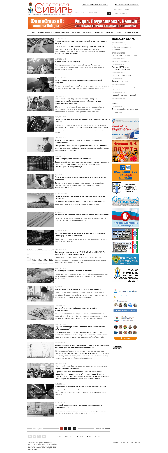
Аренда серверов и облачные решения (73, 159)
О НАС (33, 32)
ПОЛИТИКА (76, 32)
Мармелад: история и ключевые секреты (74, 271)
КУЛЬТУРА (109, 32)
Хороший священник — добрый (124, 95)
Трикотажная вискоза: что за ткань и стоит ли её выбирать (82, 215)
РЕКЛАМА (80, 436)
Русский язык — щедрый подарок (125, 55)
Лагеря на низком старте (121, 75)
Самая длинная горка (120, 81)
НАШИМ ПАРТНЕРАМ (62, 32)
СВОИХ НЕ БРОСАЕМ (131, 32)
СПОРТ (118, 32)
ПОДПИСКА (69, 436)
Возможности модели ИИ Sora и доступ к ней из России (80, 386)
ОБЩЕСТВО (99, 32)
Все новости (117, 112)
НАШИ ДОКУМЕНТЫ (45, 32)
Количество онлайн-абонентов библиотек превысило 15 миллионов (124, 47)
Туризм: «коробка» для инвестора (125, 109)
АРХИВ (89, 436)
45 (75, 428)
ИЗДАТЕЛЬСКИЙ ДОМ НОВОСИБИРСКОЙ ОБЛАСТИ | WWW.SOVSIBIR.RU (51, 8)
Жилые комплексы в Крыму (67, 61)
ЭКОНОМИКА (87, 32)
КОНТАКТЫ (98, 436)
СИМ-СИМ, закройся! (120, 61)
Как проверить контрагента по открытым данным (78, 289)
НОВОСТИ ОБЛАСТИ (125, 38)
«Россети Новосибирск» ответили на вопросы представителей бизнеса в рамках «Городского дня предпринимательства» (78, 101)
